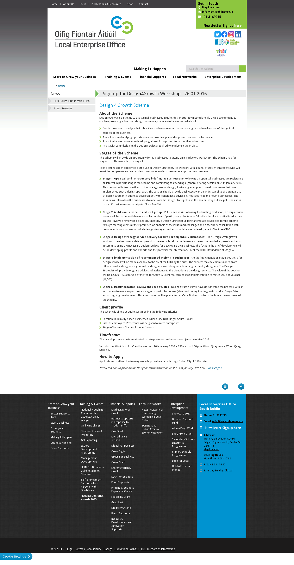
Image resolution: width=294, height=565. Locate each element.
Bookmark (233, 386)
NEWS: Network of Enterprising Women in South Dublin (152, 415)
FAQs (83, 4)
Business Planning (61, 442)
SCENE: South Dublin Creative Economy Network (152, 429)
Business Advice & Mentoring (91, 433)
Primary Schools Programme (181, 453)
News (130, 4)
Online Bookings (90, 425)
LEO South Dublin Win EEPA (72, 101)
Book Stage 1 (214, 368)
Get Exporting (89, 440)
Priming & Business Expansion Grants (122, 489)
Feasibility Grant (120, 496)
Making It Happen (61, 437)
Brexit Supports (120, 513)
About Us (68, 4)
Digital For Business (123, 445)
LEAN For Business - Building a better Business (92, 471)
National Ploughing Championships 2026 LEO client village (92, 415)
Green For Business (122, 456)
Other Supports (60, 448)
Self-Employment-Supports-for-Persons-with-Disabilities (91, 485)
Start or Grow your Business (74, 77)
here (238, 26)
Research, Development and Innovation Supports (121, 524)
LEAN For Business (122, 476)
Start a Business (60, 422)
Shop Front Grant (182, 433)
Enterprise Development (223, 77)
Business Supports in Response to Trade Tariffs (122, 422)
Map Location (211, 7)
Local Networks (185, 77)
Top (241, 386)
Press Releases (63, 108)
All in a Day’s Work (182, 428)
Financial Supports (152, 77)
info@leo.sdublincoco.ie (217, 11)
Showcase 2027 (181, 413)
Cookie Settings (14, 556)
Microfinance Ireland (119, 438)
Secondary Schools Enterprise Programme (183, 443)
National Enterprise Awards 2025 (92, 497)
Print (217, 386)
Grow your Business (57, 430)
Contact (143, 4)
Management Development (89, 460)
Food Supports (120, 482)
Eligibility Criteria (121, 507)
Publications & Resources (106, 4)
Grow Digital (118, 451)
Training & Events (118, 77)
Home (54, 4)
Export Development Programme (89, 449)
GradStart (117, 431)
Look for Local (180, 460)
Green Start (118, 462)
